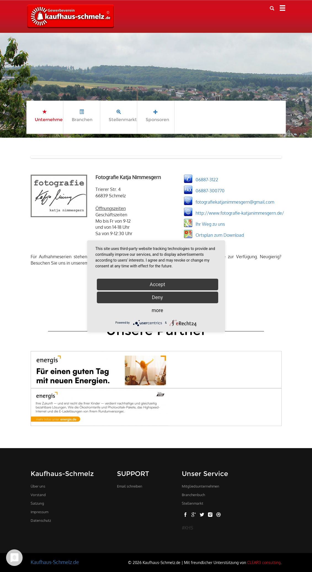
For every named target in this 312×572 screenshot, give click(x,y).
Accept (157, 284)
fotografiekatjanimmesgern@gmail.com (235, 201)
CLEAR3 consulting (264, 562)
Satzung (37, 503)
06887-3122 (207, 179)
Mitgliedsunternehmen (200, 486)
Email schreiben (129, 486)
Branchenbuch (193, 495)
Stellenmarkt (192, 503)
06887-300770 (210, 190)
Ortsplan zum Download (220, 235)
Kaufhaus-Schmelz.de (55, 562)
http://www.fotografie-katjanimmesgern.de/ (240, 213)
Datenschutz (41, 520)
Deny (157, 297)
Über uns (38, 486)
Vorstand (38, 495)
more (157, 310)
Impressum (39, 512)
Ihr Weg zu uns (210, 224)
